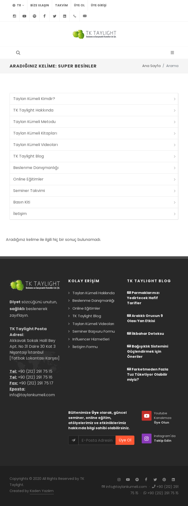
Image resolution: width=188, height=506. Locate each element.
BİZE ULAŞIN (39, 5)
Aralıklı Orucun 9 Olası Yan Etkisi (145, 318)
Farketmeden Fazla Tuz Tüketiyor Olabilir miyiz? (147, 374)
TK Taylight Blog (94, 156)
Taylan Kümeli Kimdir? (94, 98)
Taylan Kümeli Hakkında (93, 292)
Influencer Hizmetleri (90, 339)
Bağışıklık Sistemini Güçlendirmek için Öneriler (147, 351)
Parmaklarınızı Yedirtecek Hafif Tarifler (143, 297)
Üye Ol (79, 5)
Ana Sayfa (151, 65)
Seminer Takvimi (94, 190)
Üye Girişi (98, 5)
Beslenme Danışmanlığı (94, 167)
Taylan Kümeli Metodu (94, 121)
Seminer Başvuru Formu (93, 331)
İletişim (94, 213)
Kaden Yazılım (42, 490)
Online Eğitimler (94, 179)
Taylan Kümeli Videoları (94, 144)
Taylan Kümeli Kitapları (94, 133)
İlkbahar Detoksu (145, 333)
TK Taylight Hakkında (94, 110)
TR (18, 5)
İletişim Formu (85, 346)
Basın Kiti (94, 202)
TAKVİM (61, 5)
